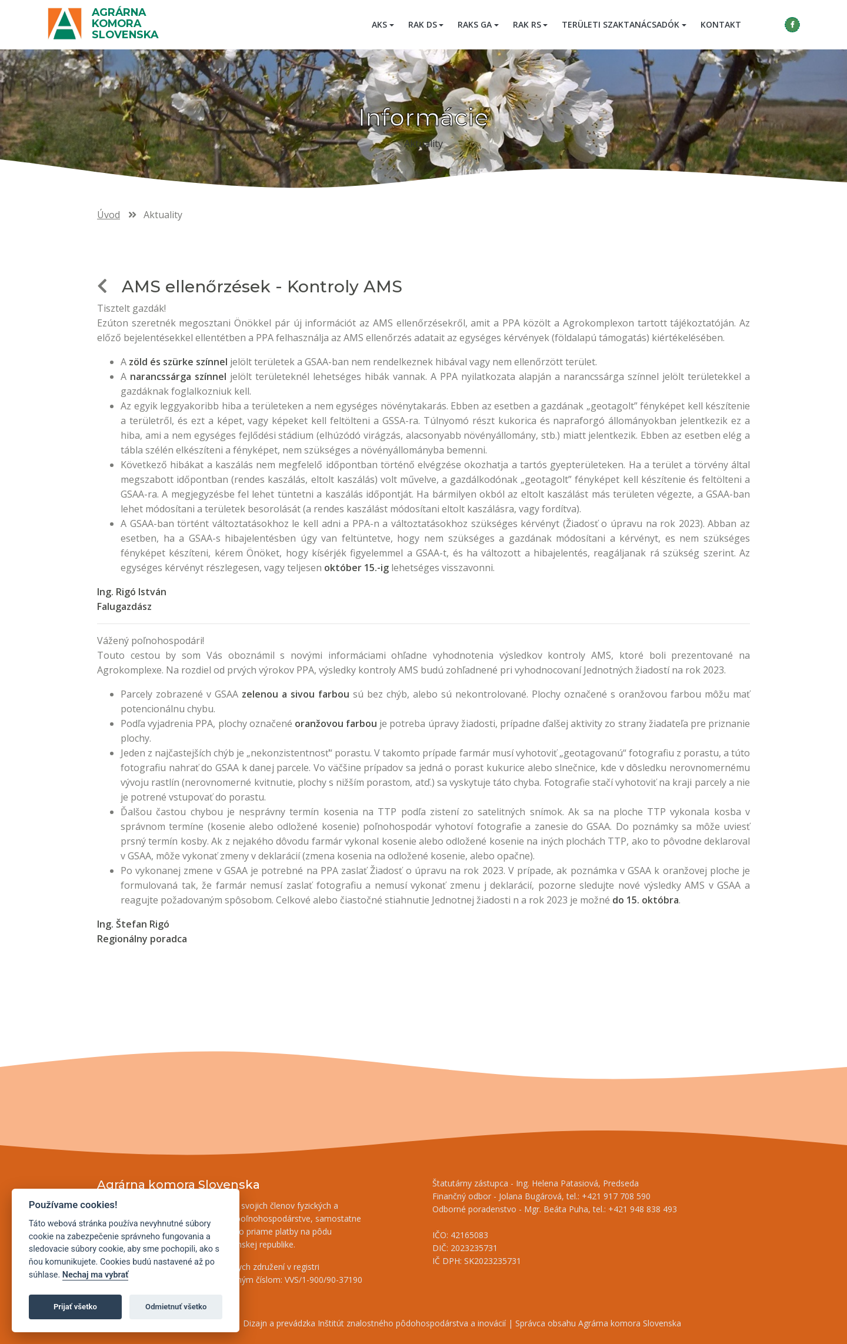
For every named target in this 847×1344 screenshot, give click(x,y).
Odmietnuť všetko (175, 1306)
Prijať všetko (75, 1306)
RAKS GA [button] (475, 24)
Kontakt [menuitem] (721, 24)
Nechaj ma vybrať (95, 1275)
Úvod (108, 214)
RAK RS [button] (527, 24)
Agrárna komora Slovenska (125, 23)
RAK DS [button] (422, 24)
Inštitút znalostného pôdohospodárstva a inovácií (412, 1323)
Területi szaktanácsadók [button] (620, 24)
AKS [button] (379, 24)
